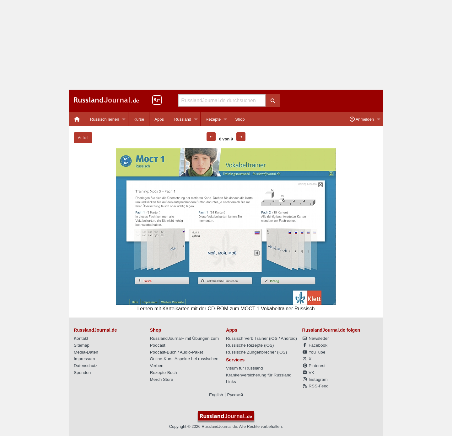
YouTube (314, 352)
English (216, 394)
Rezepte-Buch (163, 372)
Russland (182, 119)
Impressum (84, 358)
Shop (240, 119)
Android (288, 338)
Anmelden (362, 119)
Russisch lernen (104, 119)
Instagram (315, 379)
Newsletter (315, 338)
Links (231, 381)
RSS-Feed (315, 386)
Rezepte (213, 119)
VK (308, 372)
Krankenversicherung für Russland (259, 375)
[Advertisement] (226, 45)
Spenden (82, 372)
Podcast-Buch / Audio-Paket (176, 352)
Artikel (83, 138)
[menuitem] (77, 119)
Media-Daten (86, 352)
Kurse (138, 119)
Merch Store (161, 379)
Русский (235, 394)
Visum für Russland (244, 368)
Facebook (314, 345)
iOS (273, 338)
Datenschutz (86, 365)
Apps (159, 119)
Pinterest (314, 365)
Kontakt (81, 338)
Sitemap (81, 345)
